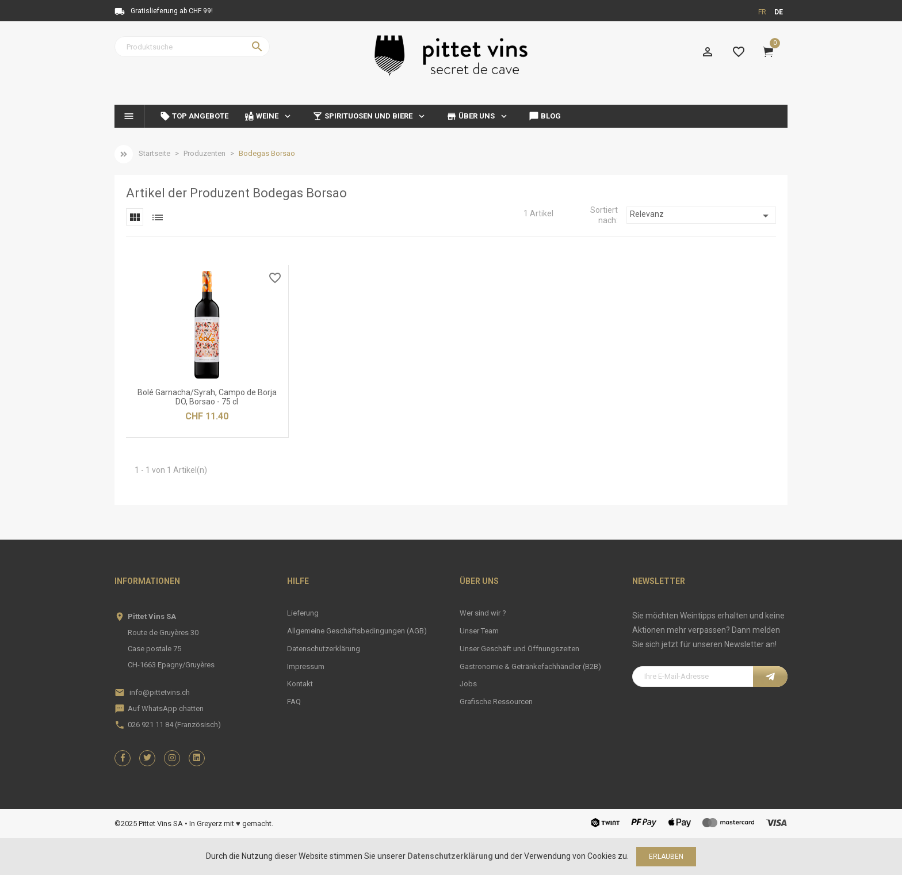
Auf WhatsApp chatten (166, 708)
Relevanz (701, 216)
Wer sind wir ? (483, 613)
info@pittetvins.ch (159, 692)
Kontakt (300, 683)
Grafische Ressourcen (496, 701)
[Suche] (192, 46)
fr (762, 12)
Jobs (468, 683)
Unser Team (479, 630)
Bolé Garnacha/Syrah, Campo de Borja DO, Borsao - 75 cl (207, 397)
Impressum (305, 666)
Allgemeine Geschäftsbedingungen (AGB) (357, 630)
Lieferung (303, 613)
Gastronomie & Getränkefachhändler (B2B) (530, 666)
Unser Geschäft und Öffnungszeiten (519, 648)
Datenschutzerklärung (323, 648)
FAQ (294, 701)
